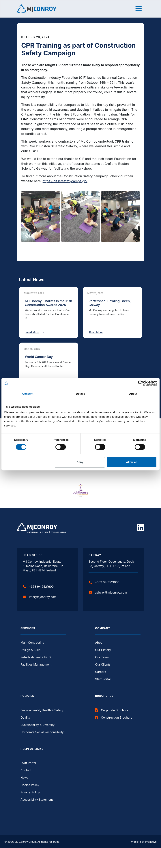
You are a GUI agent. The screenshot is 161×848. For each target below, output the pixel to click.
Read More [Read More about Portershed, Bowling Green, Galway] (98, 332)
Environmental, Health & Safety (41, 710)
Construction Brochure (113, 717)
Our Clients (103, 664)
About (99, 642)
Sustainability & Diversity (37, 725)
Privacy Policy (30, 792)
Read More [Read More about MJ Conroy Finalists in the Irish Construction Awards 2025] (35, 332)
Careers (100, 672)
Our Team (102, 657)
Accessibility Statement (36, 799)
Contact (25, 770)
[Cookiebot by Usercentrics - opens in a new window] (141, 383)
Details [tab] (80, 393)
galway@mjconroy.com (108, 592)
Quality (25, 717)
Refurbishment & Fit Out (36, 657)
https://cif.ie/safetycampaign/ (65, 181)
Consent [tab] (27, 393)
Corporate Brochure (111, 710)
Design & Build (30, 650)
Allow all (131, 462)
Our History (103, 650)
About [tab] (133, 393)
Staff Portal (103, 679)
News (24, 777)
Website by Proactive (144, 841)
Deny (79, 462)
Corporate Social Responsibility (42, 732)
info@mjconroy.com (40, 597)
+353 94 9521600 (38, 586)
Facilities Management (35, 664)
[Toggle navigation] (138, 8)
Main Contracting (32, 642)
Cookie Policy (29, 785)
